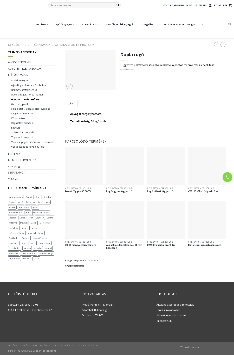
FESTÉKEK (14, 154)
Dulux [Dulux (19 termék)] (12, 202)
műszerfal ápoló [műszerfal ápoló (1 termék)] (36, 233)
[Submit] (118, 5)
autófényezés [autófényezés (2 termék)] (16, 197)
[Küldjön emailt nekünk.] (229, 24)
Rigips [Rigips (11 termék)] (24, 243)
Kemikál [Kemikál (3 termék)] (23, 217)
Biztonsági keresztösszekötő (204, 245)
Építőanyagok (62, 24)
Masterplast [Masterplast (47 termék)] (45, 222)
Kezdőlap (15, 45)
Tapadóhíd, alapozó (22, 137)
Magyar (195, 24)
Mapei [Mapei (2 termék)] (34, 222)
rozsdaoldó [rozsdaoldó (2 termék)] (14, 248)
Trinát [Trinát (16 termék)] (36, 258)
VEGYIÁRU (14, 179)
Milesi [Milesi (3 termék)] (34, 227)
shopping (14, 166)
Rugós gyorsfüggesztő (119, 191)
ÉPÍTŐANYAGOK (39, 45)
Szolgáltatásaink (173, 5)
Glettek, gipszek (19, 104)
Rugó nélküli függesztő (160, 191)
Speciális (15, 127)
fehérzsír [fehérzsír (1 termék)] (30, 202)
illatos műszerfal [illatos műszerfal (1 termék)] (41, 212)
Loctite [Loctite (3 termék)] (50, 217)
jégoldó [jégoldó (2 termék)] (12, 217)
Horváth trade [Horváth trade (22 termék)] (15, 212)
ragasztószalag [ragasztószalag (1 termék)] (40, 238)
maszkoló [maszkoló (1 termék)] (14, 227)
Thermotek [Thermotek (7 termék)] (14, 258)
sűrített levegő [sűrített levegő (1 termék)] (46, 253)
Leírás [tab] (71, 103)
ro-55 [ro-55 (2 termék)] (33, 243)
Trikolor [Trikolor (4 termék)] (26, 258)
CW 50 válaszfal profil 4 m (161, 245)
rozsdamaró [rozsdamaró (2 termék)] (45, 243)
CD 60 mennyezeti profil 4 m (80, 245)
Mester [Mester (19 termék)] (25, 227)
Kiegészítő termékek (22, 113)
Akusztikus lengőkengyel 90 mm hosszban (124, 247)
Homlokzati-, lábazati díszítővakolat (30, 108)
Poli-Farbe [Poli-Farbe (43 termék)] (14, 238)
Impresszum (164, 321)
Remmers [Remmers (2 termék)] (14, 243)
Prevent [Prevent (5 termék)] (26, 238)
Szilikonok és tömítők (22, 132)
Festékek (39, 24)
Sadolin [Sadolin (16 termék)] (27, 248)
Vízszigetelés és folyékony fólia (27, 146)
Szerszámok (87, 24)
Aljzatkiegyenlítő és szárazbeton (28, 85)
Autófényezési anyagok (118, 24)
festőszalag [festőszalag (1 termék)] (44, 202)
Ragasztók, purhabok (22, 122)
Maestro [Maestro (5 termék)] (13, 222)
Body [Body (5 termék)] (38, 197)
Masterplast (78, 265)
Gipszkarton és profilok (74, 45)
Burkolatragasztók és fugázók (27, 94)
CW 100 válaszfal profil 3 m (203, 191)
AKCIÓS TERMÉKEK (172, 24)
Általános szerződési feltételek (175, 304)
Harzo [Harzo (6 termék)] (35, 207)
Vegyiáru (147, 24)
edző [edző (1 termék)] (20, 202)
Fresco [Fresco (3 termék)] (12, 207)
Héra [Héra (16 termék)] (28, 212)
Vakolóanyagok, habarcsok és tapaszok (32, 142)
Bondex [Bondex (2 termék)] (47, 197)
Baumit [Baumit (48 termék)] (29, 197)
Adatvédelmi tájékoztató (171, 315)
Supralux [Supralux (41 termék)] (13, 253)
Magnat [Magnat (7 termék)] (23, 222)
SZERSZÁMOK (16, 172)
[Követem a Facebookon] (225, 24)
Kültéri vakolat (18, 118)
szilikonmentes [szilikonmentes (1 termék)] (28, 253)
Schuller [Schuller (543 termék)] (38, 248)
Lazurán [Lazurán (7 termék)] (40, 217)
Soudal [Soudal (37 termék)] (48, 248)
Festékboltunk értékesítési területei (29, 345)
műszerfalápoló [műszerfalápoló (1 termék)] (17, 233)
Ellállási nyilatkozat (168, 310)
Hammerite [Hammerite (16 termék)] (24, 207)
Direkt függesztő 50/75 (78, 191)
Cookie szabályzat (63, 345)
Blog (189, 5)
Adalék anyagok (19, 80)
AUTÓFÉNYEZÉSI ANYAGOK (24, 68)
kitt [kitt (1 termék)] (31, 217)
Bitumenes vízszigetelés (24, 89)
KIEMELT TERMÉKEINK (22, 160)
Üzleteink (200, 5)
